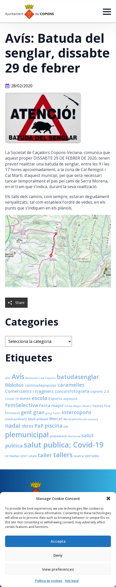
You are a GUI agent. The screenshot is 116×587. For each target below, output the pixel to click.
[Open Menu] (107, 12)
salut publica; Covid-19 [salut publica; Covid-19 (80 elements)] (64, 445)
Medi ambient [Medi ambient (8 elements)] (38, 419)
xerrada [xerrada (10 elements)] (92, 455)
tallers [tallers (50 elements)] (63, 454)
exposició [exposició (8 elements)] (70, 399)
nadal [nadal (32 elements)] (13, 425)
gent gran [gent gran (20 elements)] (32, 412)
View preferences (58, 569)
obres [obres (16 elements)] (27, 426)
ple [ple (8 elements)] (66, 426)
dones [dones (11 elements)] (25, 398)
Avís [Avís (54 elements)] (18, 376)
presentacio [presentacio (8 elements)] (58, 436)
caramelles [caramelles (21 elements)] (70, 384)
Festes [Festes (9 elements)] (97, 405)
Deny (58, 555)
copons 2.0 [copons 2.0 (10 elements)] (99, 391)
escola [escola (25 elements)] (39, 397)
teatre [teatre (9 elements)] (79, 456)
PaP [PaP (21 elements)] (39, 425)
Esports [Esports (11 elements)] (55, 398)
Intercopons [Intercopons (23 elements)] (76, 412)
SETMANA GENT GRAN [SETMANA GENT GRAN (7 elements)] (21, 456)
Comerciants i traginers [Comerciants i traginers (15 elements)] (29, 391)
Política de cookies (48, 581)
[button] (108, 498)
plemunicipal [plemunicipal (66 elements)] (27, 434)
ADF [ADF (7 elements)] (8, 378)
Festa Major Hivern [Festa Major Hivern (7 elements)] (78, 406)
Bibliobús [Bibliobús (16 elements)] (14, 385)
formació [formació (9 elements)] (12, 413)
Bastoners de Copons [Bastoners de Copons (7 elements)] (40, 378)
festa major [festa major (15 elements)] (51, 405)
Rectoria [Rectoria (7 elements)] (74, 436)
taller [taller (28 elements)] (45, 455)
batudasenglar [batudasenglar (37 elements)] (78, 377)
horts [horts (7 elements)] (57, 413)
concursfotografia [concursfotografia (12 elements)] (72, 391)
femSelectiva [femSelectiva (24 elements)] (21, 405)
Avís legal (72, 581)
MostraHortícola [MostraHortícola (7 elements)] (75, 419)
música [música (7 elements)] (93, 419)
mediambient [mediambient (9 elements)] (16, 419)
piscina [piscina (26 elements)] (54, 425)
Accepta (58, 541)
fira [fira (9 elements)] (107, 405)
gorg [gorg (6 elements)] (48, 413)
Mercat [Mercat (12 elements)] (56, 418)
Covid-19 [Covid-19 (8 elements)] (11, 399)
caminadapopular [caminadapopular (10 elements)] (40, 385)
